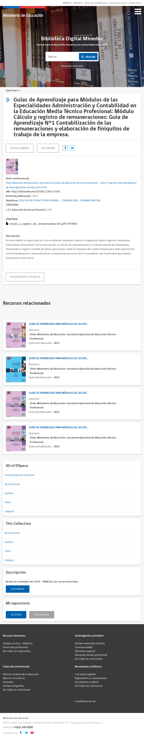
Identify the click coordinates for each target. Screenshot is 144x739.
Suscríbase (17, 589)
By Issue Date (12, 484)
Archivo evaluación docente (90, 643)
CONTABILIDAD (69, 200)
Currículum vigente (85, 674)
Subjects (9, 511)
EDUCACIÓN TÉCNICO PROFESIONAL (39, 200)
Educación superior (85, 651)
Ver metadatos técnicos (25, 277)
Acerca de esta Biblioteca (96, 3)
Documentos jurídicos (87, 682)
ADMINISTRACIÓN (90, 200)
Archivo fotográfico (13, 686)
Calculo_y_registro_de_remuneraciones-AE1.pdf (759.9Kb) (41, 224)
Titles (8, 502)
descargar (48, 148)
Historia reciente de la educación (21, 674)
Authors (9, 493)
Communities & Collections (19, 475)
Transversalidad (83, 647)
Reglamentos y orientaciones (91, 678)
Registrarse (41, 615)
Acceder (16, 615)
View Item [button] (13, 90)
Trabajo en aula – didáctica (18, 643)
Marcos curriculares (14, 678)
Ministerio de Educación (23, 15)
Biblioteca (78, 3)
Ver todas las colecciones (17, 651)
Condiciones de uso (118, 3)
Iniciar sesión (135, 3)
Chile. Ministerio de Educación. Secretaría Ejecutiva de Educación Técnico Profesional (52, 183)
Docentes (8, 682)
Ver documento (19, 148)
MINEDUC (67, 3)
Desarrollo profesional (15, 647)
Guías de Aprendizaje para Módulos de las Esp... (58, 324)
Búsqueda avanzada (72, 66)
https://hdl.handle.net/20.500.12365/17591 (35, 192)
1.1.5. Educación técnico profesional (25, 210)
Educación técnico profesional (91, 655)
